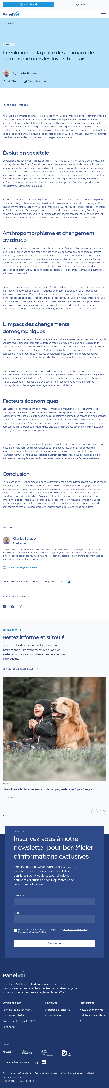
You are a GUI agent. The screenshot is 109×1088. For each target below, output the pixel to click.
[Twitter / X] (37, 1062)
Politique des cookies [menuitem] (14, 1077)
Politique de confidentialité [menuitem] (17, 1073)
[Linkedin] (44, 1062)
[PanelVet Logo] (14, 977)
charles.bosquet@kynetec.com (22, 567)
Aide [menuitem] (82, 1021)
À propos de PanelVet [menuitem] (57, 1009)
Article (11, 23)
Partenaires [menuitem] (9, 1026)
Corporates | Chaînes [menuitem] (14, 1015)
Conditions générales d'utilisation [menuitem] (78, 1073)
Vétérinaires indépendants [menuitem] (18, 1009)
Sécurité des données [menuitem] (46, 1073)
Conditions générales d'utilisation (33, 932)
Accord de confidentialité (75, 929)
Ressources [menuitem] (87, 1002)
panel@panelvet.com (19, 1062)
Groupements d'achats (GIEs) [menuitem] (19, 1021)
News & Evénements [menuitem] (91, 1009)
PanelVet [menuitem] (51, 1002)
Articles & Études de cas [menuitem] (93, 1015)
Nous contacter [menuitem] (53, 1015)
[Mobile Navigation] (104, 13)
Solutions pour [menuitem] (12, 1002)
